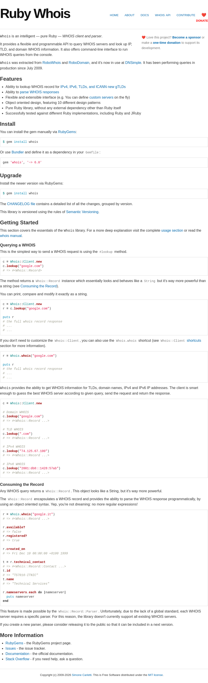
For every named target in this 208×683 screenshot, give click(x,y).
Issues (11, 648)
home (114, 15)
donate (202, 20)
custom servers (101, 97)
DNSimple (133, 63)
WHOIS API (162, 15)
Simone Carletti (82, 674)
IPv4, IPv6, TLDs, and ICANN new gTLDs (93, 86)
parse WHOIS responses (39, 92)
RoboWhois (51, 63)
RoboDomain (79, 63)
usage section (172, 230)
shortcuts (180, 340)
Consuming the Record (38, 286)
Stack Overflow (17, 659)
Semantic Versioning (82, 212)
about (130, 15)
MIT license (155, 674)
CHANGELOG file (21, 204)
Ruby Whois (35, 13)
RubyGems (67, 132)
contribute (186, 15)
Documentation (17, 653)
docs (145, 15)
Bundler (18, 152)
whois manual (11, 235)
